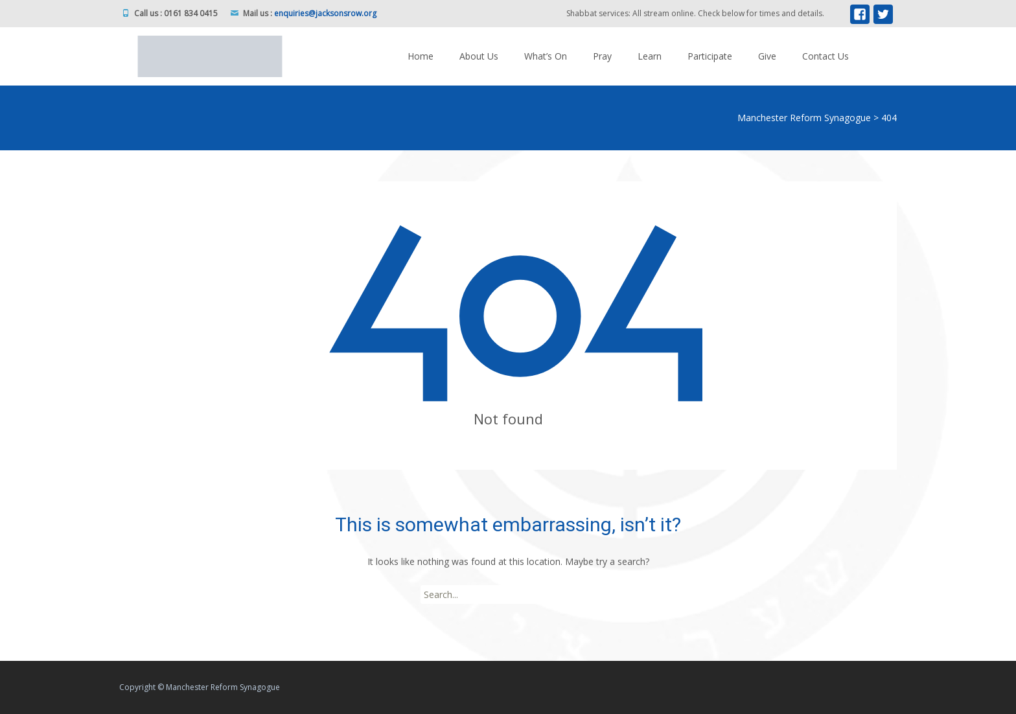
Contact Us (825, 56)
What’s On (545, 56)
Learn (650, 56)
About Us (478, 56)
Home (420, 56)
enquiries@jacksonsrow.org (325, 13)
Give (767, 56)
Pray (602, 56)
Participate (709, 56)
